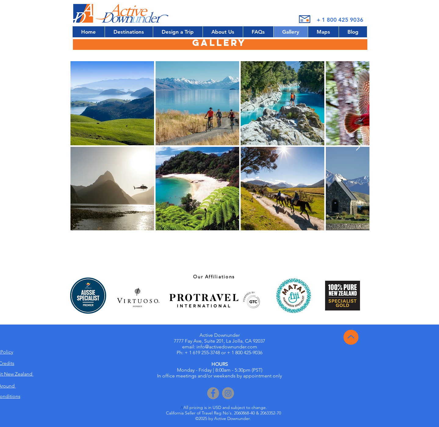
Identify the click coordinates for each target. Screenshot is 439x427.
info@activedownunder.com (226, 347)
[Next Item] (358, 145)
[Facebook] (213, 393)
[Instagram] (228, 393)
